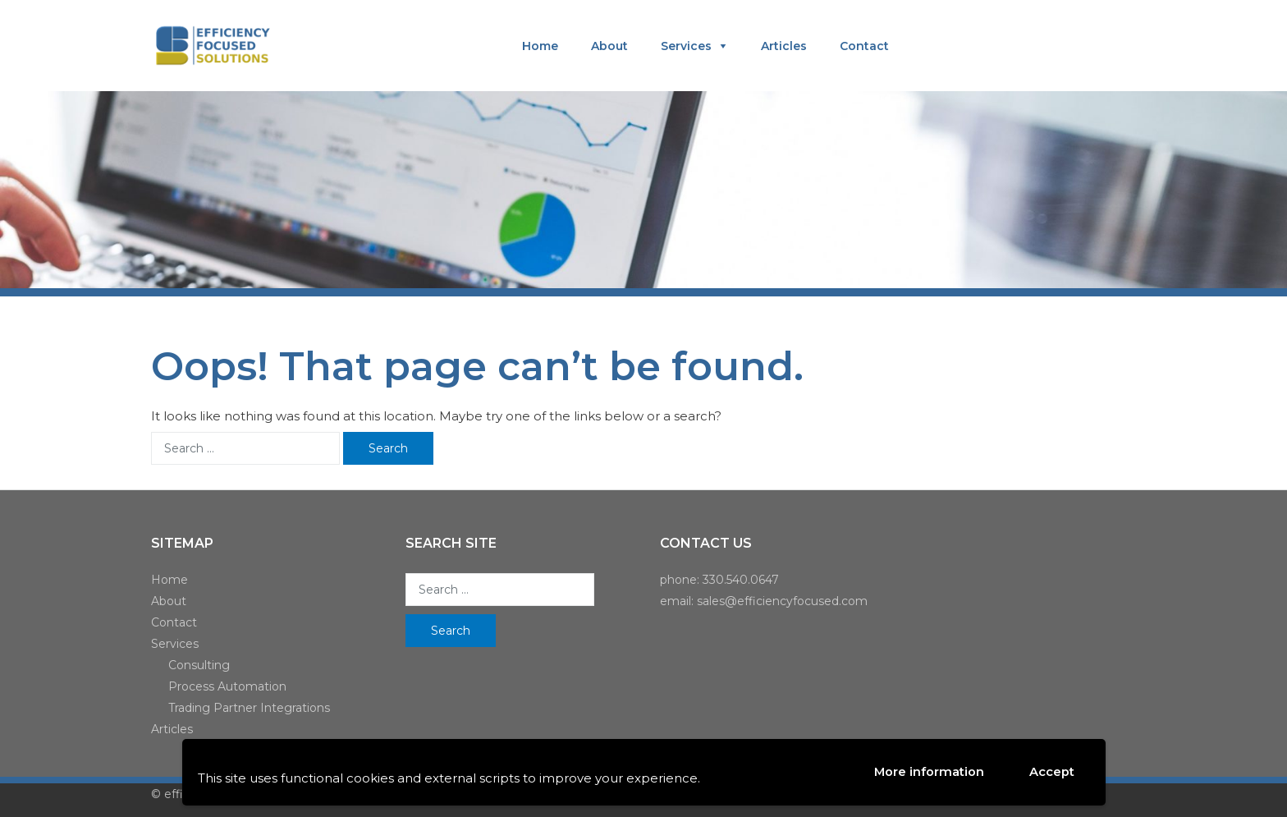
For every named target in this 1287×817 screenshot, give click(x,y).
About (609, 46)
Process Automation (227, 686)
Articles (784, 46)
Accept (1051, 772)
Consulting (199, 665)
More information (928, 771)
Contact (864, 46)
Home (540, 46)
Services (686, 46)
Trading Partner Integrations (249, 707)
